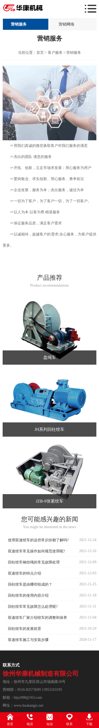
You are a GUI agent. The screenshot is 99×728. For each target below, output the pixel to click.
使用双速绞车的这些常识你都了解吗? (38, 540)
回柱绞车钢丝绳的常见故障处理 (34, 562)
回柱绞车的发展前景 (24, 629)
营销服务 (19, 24)
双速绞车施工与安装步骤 (28, 640)
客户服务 (55, 53)
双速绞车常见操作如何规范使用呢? (36, 551)
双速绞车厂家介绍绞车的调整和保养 (37, 618)
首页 (40, 53)
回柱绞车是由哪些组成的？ (30, 584)
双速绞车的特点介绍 (24, 573)
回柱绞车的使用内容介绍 (28, 595)
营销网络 (66, 24)
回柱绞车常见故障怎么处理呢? (33, 607)
